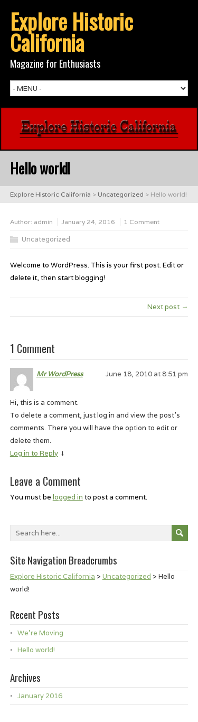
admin (43, 222)
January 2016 (39, 695)
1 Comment (141, 222)
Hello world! (36, 649)
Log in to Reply (34, 453)
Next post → (167, 306)
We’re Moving (40, 632)
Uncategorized (46, 239)
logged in (68, 497)
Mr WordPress (59, 373)
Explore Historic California (71, 31)
